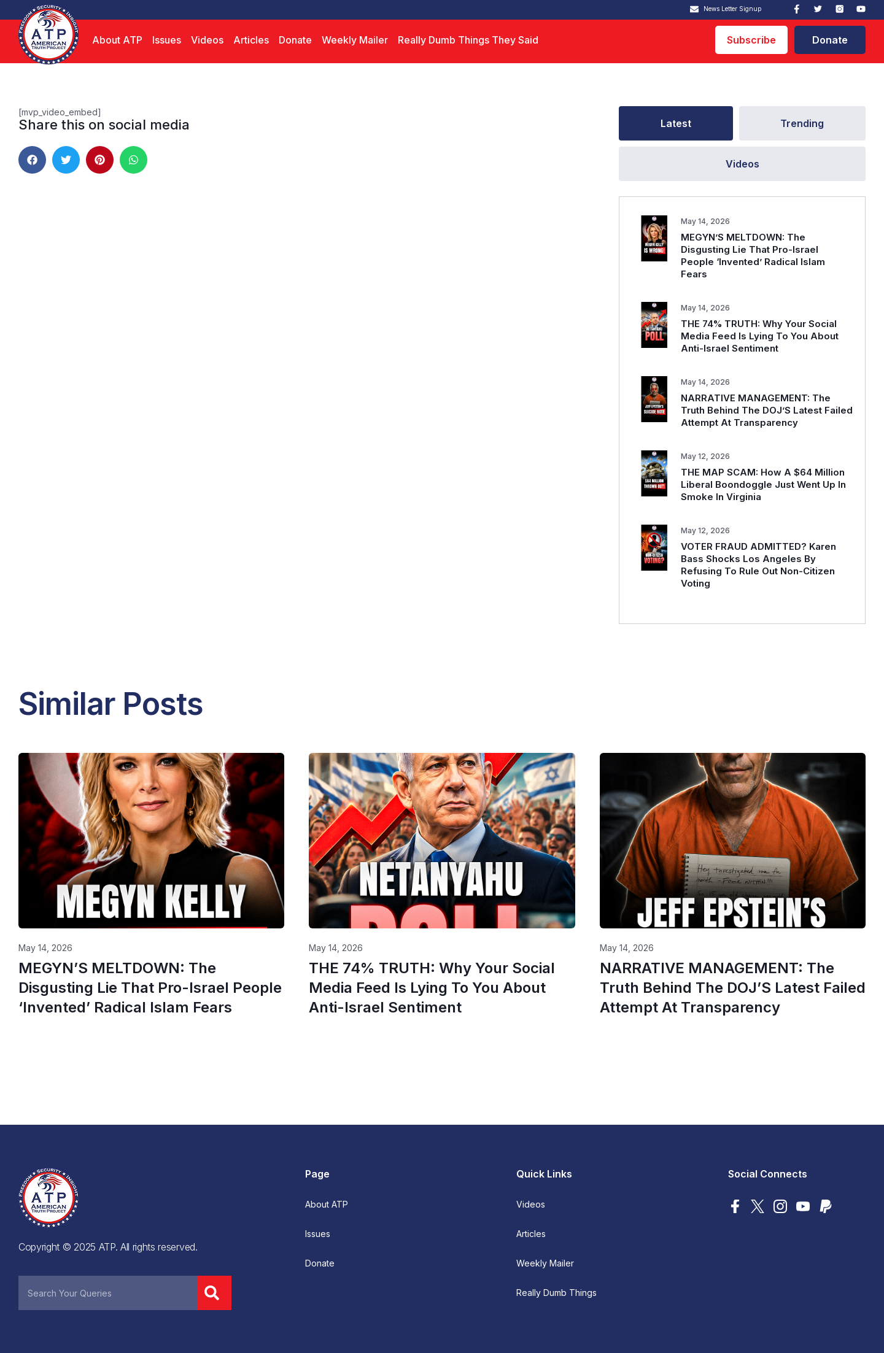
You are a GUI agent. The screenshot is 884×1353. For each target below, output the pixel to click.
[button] (32, 160)
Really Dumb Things (556, 1293)
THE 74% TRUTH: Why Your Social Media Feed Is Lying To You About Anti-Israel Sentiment (760, 336)
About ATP (117, 40)
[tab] (676, 123)
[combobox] (107, 1293)
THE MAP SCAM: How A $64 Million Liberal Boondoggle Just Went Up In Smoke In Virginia (763, 484)
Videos (207, 40)
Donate (295, 40)
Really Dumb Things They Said (468, 40)
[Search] (214, 1293)
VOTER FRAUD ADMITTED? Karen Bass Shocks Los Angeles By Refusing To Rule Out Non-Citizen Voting (758, 565)
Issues (166, 40)
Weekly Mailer (355, 40)
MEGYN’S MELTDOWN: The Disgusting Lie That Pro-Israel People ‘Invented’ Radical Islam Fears (753, 255)
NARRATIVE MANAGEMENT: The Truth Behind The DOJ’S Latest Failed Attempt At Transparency (767, 410)
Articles (251, 40)
